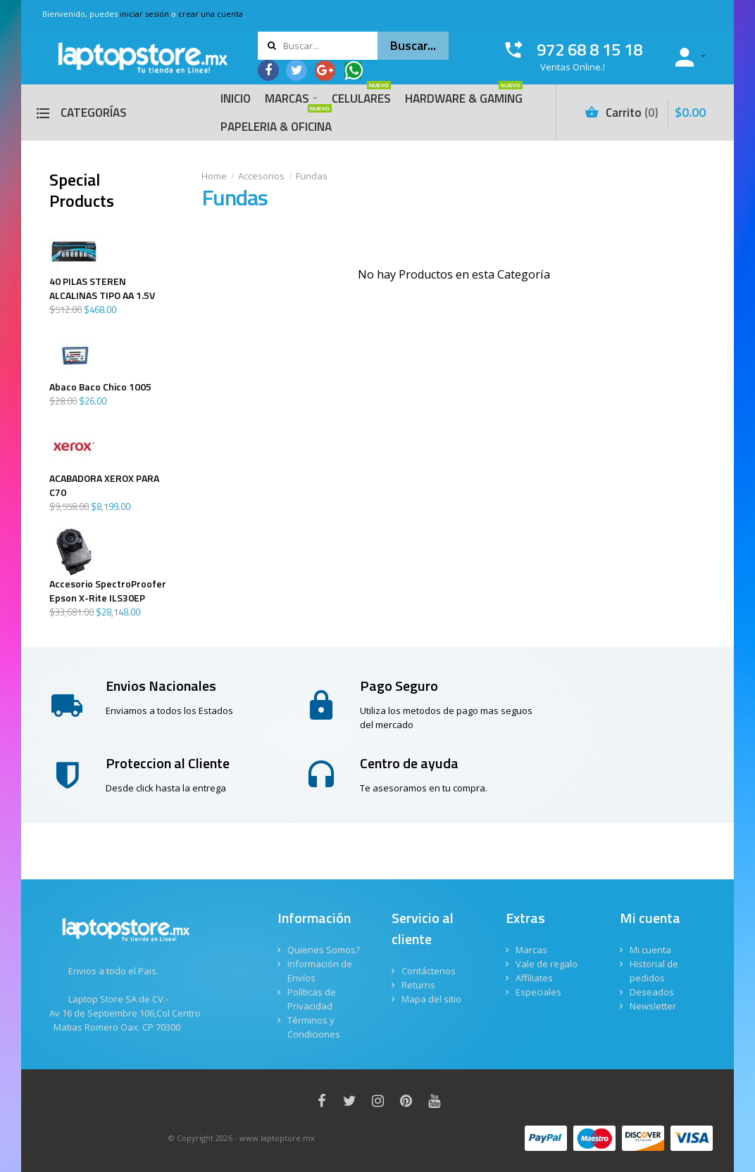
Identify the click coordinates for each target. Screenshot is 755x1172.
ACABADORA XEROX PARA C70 (104, 485)
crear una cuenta (210, 13)
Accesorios (261, 176)
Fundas (311, 176)
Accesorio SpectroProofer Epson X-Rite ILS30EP (107, 591)
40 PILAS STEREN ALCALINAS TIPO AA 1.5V (102, 288)
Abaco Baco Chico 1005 (100, 387)
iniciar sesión (144, 13)
